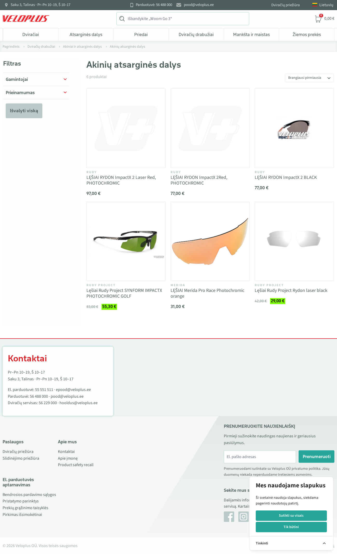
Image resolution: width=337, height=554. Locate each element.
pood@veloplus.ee (199, 5)
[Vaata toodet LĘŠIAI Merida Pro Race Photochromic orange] (210, 241)
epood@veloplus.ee (73, 389)
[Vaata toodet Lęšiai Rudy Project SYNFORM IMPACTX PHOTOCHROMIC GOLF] (125, 241)
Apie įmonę (68, 458)
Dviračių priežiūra (285, 5)
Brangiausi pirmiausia (304, 77)
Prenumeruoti (317, 456)
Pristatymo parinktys (21, 501)
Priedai (141, 34)
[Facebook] (229, 516)
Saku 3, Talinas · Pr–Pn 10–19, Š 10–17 (40, 5)
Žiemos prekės (307, 34)
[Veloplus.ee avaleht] (26, 18)
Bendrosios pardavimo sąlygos (29, 494)
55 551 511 (44, 389)
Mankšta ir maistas (251, 34)
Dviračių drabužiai (196, 34)
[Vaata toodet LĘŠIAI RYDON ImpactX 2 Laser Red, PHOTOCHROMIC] (125, 128)
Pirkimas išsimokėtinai (22, 514)
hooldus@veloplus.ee (78, 403)
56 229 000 (48, 403)
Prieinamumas (20, 92)
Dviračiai (30, 34)
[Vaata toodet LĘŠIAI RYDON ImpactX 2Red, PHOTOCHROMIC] (210, 128)
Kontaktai (66, 451)
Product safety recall (75, 465)
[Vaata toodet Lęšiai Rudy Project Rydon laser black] (294, 241)
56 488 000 (39, 396)
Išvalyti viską (24, 111)
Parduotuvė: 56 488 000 (154, 5)
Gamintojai (17, 79)
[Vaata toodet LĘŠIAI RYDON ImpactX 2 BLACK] (294, 128)
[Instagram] (243, 516)
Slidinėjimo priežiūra (21, 458)
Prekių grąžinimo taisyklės (25, 508)
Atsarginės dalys (86, 34)
